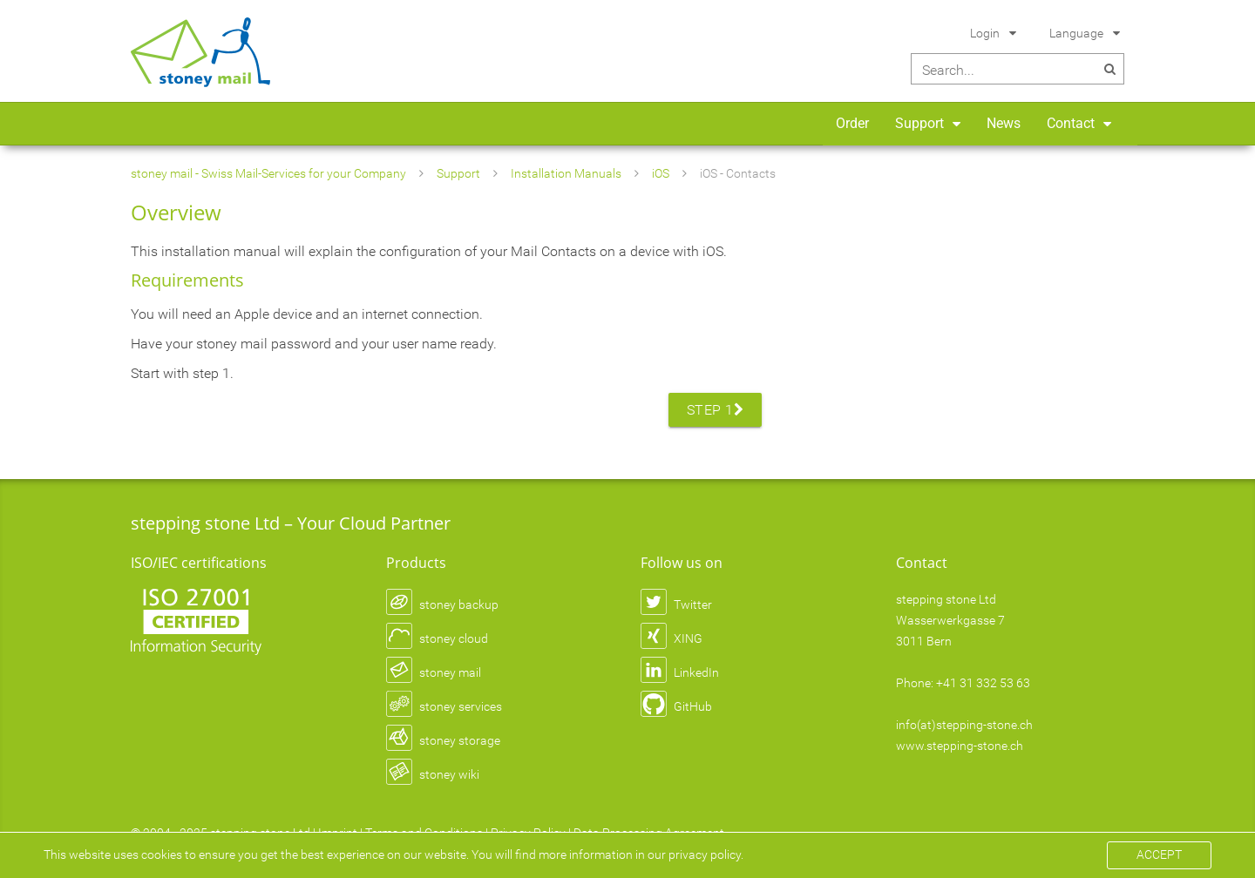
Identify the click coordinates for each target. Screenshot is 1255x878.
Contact (1071, 123)
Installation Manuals (566, 173)
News (1004, 123)
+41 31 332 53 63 (983, 683)
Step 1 (715, 410)
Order (852, 123)
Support (919, 123)
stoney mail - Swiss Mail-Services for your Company (268, 173)
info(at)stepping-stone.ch (964, 725)
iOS (660, 173)
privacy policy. (705, 854)
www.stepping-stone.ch (959, 746)
